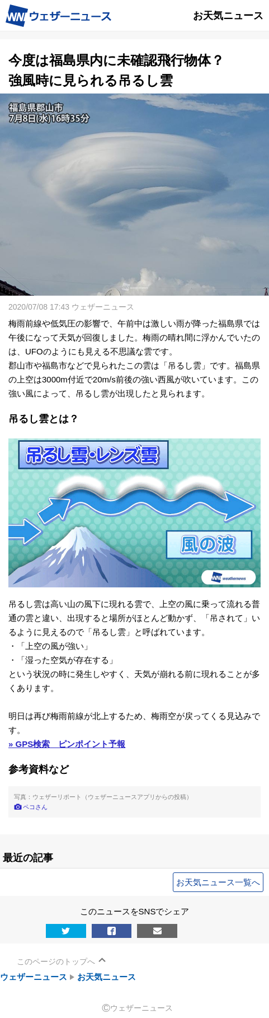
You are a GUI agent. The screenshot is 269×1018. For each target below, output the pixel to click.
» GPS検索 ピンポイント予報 (66, 744)
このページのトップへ (56, 961)
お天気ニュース (106, 977)
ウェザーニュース (33, 977)
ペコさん (35, 807)
